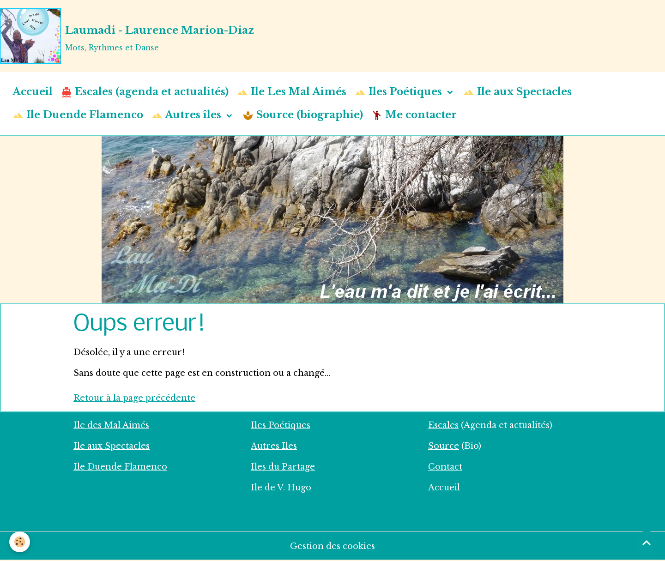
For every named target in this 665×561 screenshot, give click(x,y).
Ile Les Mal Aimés (291, 92)
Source (443, 446)
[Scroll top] (646, 542)
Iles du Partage (283, 467)
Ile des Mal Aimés (111, 425)
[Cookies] (19, 541)
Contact (445, 467)
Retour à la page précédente (134, 398)
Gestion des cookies (332, 546)
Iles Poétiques (400, 92)
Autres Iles (274, 446)
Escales (443, 425)
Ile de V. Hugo (281, 488)
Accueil (32, 91)
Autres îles (187, 115)
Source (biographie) (302, 115)
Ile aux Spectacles (517, 92)
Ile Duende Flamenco (77, 115)
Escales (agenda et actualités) (145, 92)
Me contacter (414, 115)
